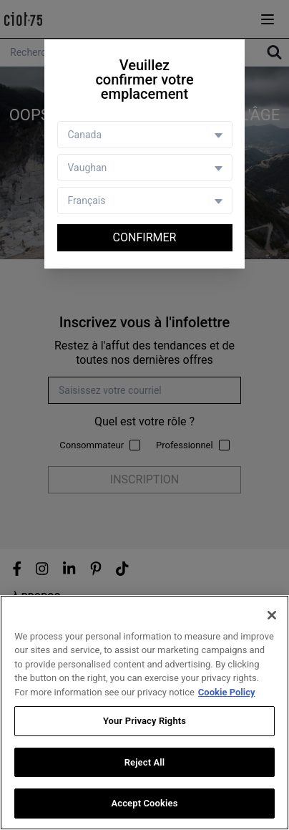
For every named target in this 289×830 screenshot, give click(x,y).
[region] (144, 712)
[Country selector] (144, 134)
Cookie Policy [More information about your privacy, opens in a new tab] (226, 692)
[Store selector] (144, 167)
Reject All (144, 762)
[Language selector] (144, 200)
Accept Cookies (144, 803)
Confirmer (145, 237)
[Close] (272, 615)
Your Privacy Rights (144, 720)
